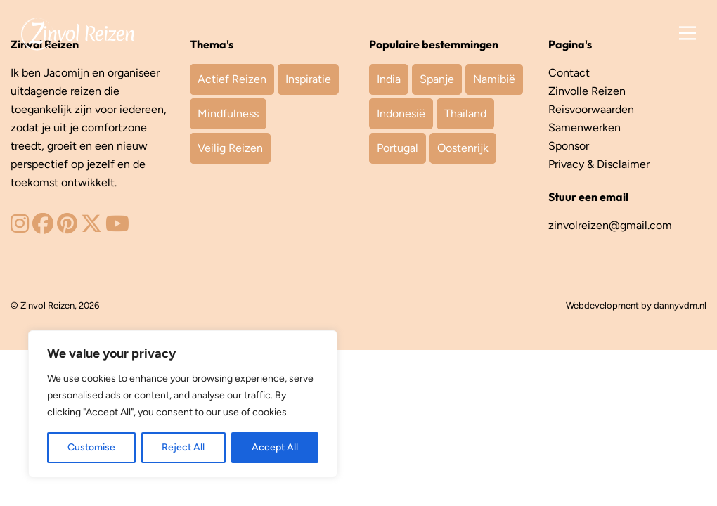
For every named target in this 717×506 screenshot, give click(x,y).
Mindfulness (228, 113)
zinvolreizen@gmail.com (610, 225)
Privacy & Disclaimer (599, 164)
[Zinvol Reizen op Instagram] (20, 227)
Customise (91, 447)
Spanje (437, 79)
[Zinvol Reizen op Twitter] (91, 227)
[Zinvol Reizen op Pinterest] (67, 227)
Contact (569, 72)
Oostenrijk (463, 148)
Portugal (397, 148)
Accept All (275, 447)
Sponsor (568, 146)
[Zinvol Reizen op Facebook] (42, 227)
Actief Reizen (232, 79)
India (389, 79)
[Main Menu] (687, 33)
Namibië (494, 79)
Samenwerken (584, 127)
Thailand (465, 113)
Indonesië (401, 113)
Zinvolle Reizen (587, 91)
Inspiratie (308, 79)
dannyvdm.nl (680, 305)
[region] (182, 404)
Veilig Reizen (230, 148)
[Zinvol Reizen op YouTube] (117, 227)
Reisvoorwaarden (591, 109)
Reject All (183, 447)
